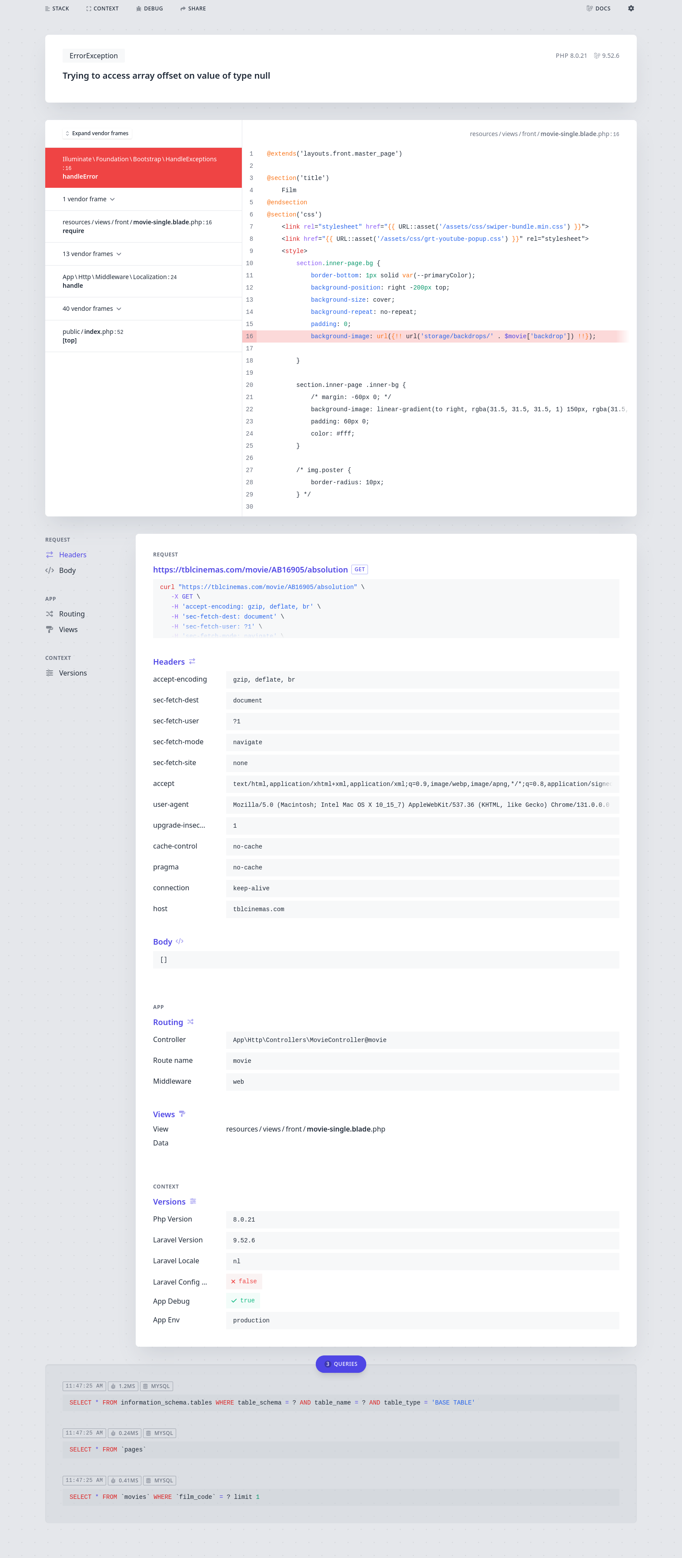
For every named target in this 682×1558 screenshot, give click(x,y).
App (50, 599)
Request (57, 539)
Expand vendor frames (97, 133)
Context (58, 658)
